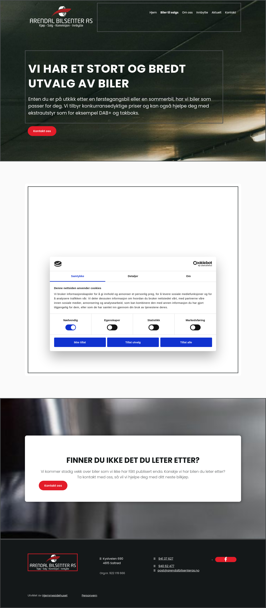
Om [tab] (188, 276)
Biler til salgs (169, 12)
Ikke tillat (80, 342)
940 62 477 (166, 566)
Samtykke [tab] (77, 276)
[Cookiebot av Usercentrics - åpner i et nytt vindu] (196, 264)
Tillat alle (186, 342)
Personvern (89, 595)
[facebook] (225, 559)
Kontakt (230, 12)
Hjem (153, 12)
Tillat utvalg (133, 342)
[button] (42, 131)
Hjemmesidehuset (54, 595)
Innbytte (202, 12)
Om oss (187, 12)
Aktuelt (216, 12)
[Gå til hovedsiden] (61, 27)
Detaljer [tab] (133, 276)
